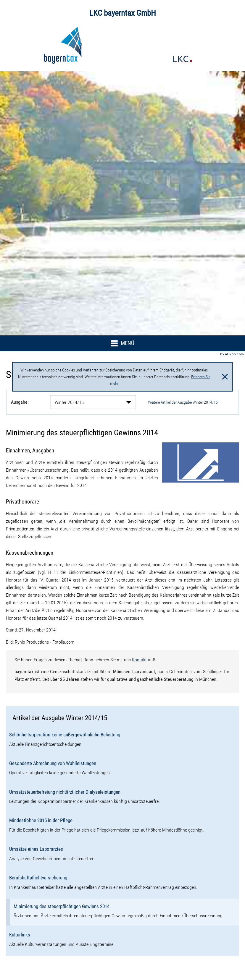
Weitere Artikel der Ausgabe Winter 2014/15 (183, 402)
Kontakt (139, 660)
